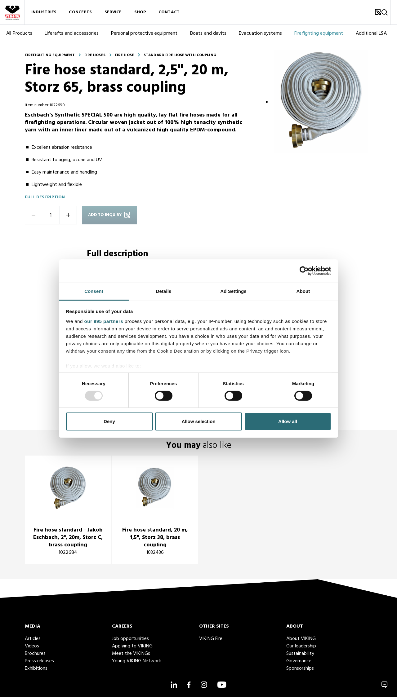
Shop (140, 12)
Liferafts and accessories (72, 33)
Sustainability (300, 654)
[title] (68, 510)
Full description (45, 197)
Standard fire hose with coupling (180, 55)
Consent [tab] (93, 290)
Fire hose (124, 55)
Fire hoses (94, 55)
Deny (109, 421)
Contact (169, 12)
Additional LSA (371, 33)
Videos (32, 646)
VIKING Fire (210, 639)
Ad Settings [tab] (233, 290)
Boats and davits (208, 33)
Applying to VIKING (132, 646)
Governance (298, 661)
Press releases (39, 661)
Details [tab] (164, 290)
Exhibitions (36, 668)
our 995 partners (103, 321)
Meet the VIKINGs (131, 654)
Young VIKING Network (136, 661)
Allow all (287, 421)
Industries (43, 12)
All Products (19, 33)
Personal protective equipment (144, 33)
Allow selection (198, 421)
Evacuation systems (260, 33)
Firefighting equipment (318, 33)
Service (113, 12)
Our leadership (301, 646)
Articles (33, 639)
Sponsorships (300, 668)
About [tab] (303, 290)
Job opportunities (130, 639)
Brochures (35, 654)
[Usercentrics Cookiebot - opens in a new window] (304, 271)
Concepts (80, 12)
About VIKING (301, 639)
